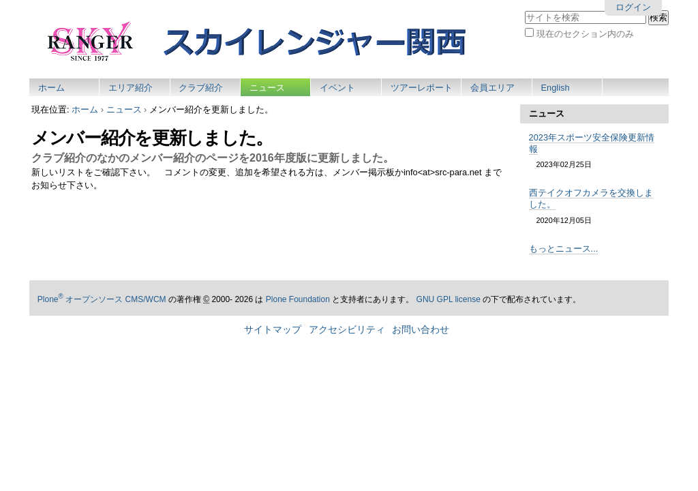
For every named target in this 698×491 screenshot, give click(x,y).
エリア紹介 (130, 88)
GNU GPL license (448, 299)
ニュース (267, 88)
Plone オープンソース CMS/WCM (101, 299)
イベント (337, 88)
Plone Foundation (298, 299)
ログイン (633, 7)
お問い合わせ (420, 330)
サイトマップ (272, 330)
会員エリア (492, 88)
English (555, 88)
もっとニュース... (563, 248)
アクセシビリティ (347, 330)
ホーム (51, 88)
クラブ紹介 (201, 88)
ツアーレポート (422, 88)
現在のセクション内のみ (585, 34)
